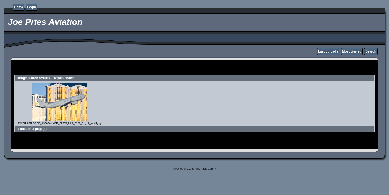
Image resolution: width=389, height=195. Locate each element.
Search (370, 51)
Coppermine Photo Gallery (201, 168)
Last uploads (328, 51)
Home (18, 7)
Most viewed (351, 51)
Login (31, 7)
